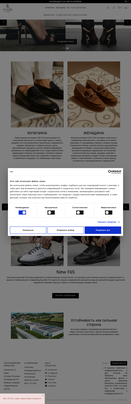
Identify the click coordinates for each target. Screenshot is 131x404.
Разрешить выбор (65, 230)
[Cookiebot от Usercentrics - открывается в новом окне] (110, 172)
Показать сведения (107, 222)
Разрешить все (103, 230)
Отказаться (28, 230)
